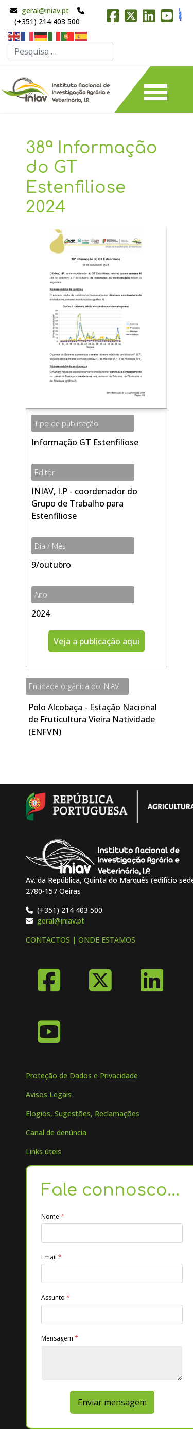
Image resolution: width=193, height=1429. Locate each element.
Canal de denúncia (56, 1132)
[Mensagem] (112, 1363)
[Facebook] (48, 976)
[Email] (112, 1273)
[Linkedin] (151, 976)
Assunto (55, 1298)
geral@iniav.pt (45, 10)
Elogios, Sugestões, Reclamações (82, 1113)
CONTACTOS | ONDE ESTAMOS (80, 940)
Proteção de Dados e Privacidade (82, 1075)
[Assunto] (112, 1314)
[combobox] (60, 51)
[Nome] (112, 1233)
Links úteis (43, 1151)
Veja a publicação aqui (96, 641)
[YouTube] (48, 1027)
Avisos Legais (49, 1094)
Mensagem (59, 1338)
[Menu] (155, 89)
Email (51, 1257)
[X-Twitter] (100, 976)
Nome (52, 1217)
